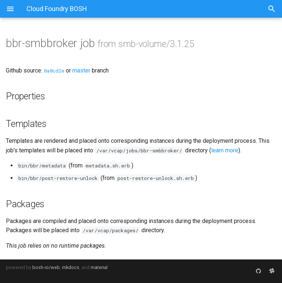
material (99, 267)
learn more (224, 150)
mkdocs (70, 267)
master (81, 70)
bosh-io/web (46, 267)
